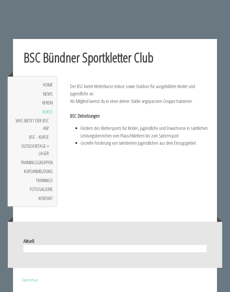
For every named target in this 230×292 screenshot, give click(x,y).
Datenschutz (30, 279)
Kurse (48, 111)
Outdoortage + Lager (35, 150)
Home (48, 84)
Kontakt (45, 198)
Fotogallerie (41, 189)
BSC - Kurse (39, 137)
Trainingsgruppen (37, 162)
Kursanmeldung (38, 171)
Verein (47, 102)
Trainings (44, 180)
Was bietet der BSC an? (32, 124)
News (48, 93)
